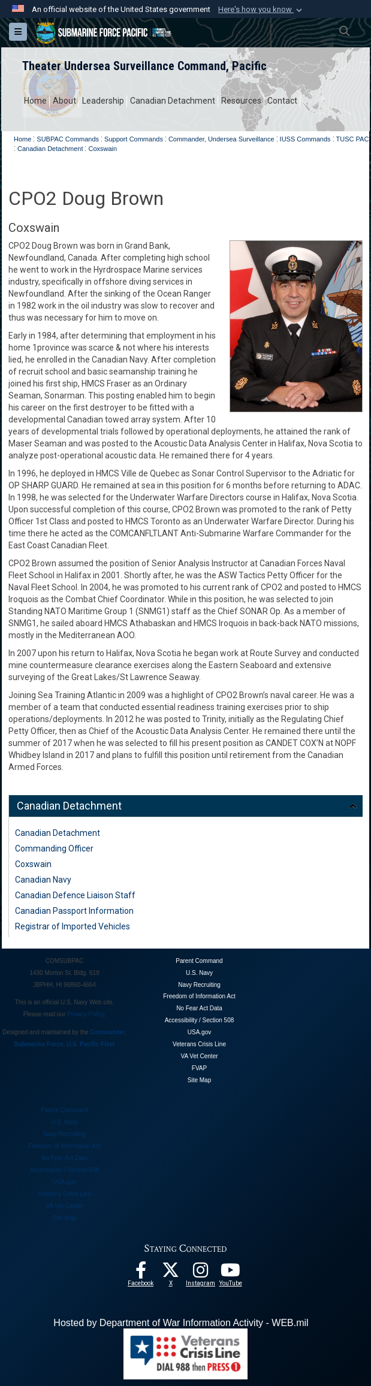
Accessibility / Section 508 (199, 1020)
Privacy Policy (85, 1014)
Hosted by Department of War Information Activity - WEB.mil (180, 1323)
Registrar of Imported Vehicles (72, 926)
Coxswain (33, 864)
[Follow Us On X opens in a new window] (171, 1273)
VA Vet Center (199, 1056)
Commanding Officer (54, 848)
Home (35, 100)
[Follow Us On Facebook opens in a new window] (141, 1273)
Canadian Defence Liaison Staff (75, 895)
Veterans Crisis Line (199, 1044)
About (64, 100)
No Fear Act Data (199, 1008)
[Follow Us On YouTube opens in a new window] (231, 1273)
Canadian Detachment (172, 100)
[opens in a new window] (201, 1273)
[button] (261, 10)
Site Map (199, 1080)
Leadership (103, 100)
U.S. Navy (199, 973)
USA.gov (199, 1032)
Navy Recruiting (199, 985)
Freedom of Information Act (199, 996)
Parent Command (199, 961)
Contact (282, 100)
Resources (241, 100)
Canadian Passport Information (74, 911)
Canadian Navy (43, 879)
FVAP (199, 1068)
